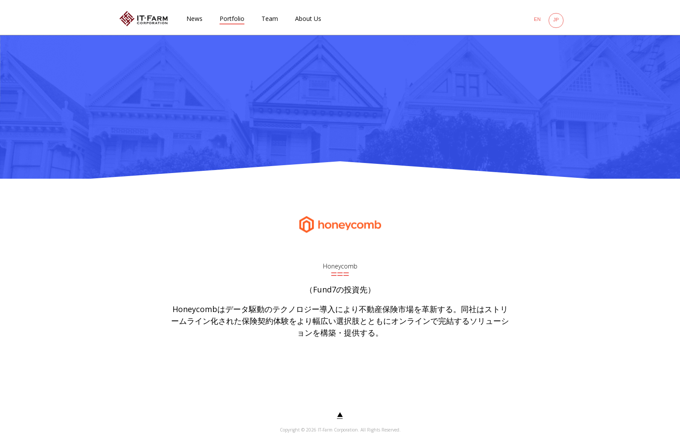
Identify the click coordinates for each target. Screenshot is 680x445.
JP (556, 19)
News (194, 18)
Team (269, 18)
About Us (308, 18)
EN (537, 19)
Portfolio (232, 18)
